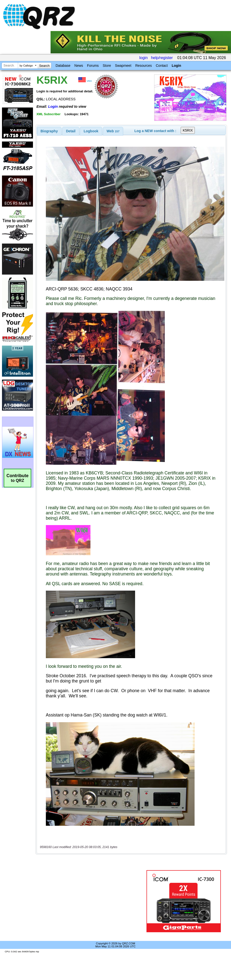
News (78, 66)
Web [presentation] (113, 131)
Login (176, 66)
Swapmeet (123, 66)
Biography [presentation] (49, 131)
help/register (162, 58)
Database (63, 66)
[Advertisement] (92, 901)
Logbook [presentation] (91, 131)
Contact (162, 66)
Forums (93, 66)
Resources (143, 66)
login (143, 58)
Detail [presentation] (70, 131)
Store (107, 66)
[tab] (49, 131)
